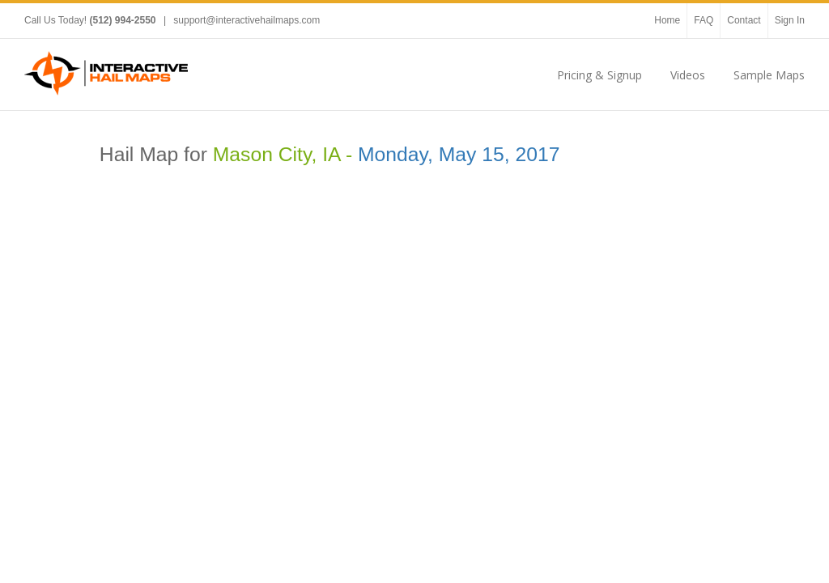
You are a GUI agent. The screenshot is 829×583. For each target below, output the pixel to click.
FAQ (703, 20)
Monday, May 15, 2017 (458, 154)
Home (667, 20)
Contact (743, 20)
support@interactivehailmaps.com (246, 20)
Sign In (790, 20)
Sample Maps (769, 75)
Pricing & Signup (599, 75)
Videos (687, 75)
